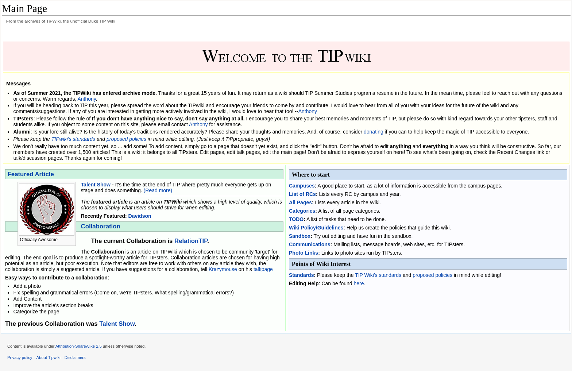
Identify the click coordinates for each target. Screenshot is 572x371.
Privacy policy (19, 357)
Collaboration (100, 226)
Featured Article (31, 174)
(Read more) (158, 190)
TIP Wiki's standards (378, 275)
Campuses (302, 186)
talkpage (263, 269)
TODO (296, 219)
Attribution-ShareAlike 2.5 (78, 346)
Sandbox (299, 236)
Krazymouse (223, 269)
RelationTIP (190, 240)
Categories (302, 211)
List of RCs (302, 194)
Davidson (139, 216)
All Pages (300, 202)
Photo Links (303, 253)
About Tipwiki (48, 357)
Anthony (86, 99)
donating (373, 132)
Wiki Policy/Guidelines (316, 228)
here (358, 283)
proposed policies (126, 139)
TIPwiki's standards (73, 139)
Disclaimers (75, 357)
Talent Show (96, 185)
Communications (310, 244)
